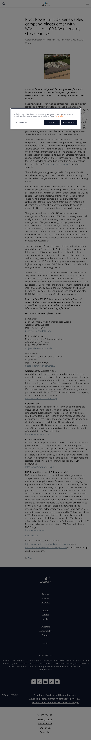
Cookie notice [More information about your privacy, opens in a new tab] (59, 116)
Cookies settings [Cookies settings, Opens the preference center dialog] (21, 122)
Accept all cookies (69, 122)
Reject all (52, 122)
